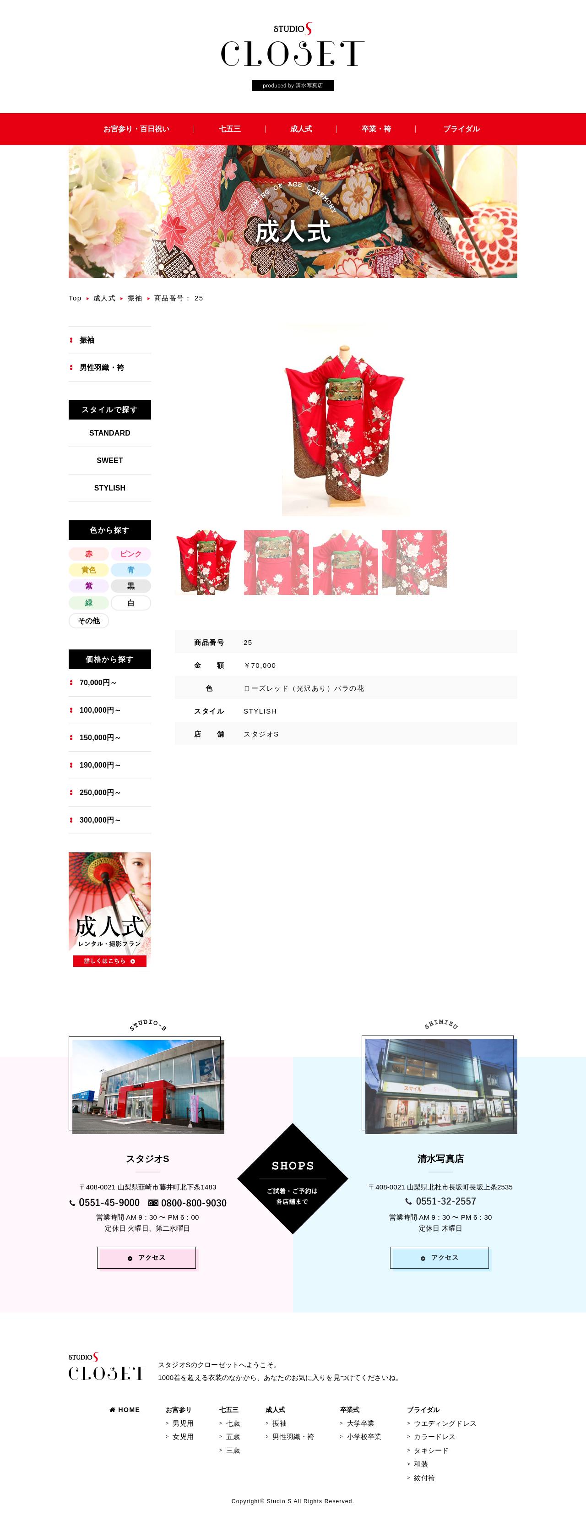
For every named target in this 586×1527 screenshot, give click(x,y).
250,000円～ (100, 792)
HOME (124, 1409)
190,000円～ (100, 765)
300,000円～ (100, 820)
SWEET (110, 460)
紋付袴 (424, 1478)
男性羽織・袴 (102, 367)
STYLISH (110, 488)
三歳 (233, 1450)
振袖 (135, 298)
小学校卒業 (364, 1436)
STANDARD (109, 433)
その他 (89, 621)
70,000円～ (98, 683)
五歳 (233, 1436)
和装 (421, 1464)
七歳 (233, 1423)
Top (75, 298)
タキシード (431, 1450)
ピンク (131, 554)
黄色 (88, 570)
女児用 (183, 1436)
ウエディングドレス (445, 1423)
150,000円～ (100, 738)
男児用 (183, 1423)
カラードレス (435, 1436)
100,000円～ (100, 710)
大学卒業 (361, 1423)
